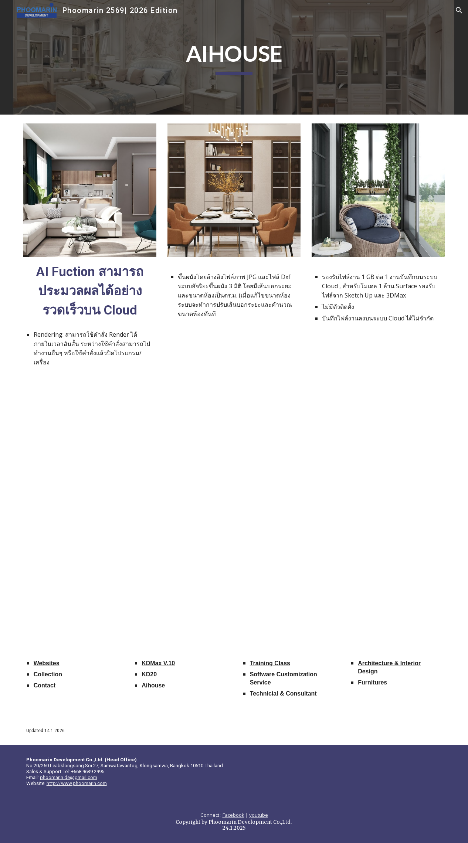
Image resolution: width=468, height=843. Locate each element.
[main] (234, 57)
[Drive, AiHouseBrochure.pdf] (234, 514)
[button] (459, 10)
